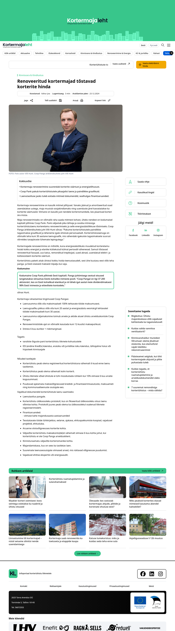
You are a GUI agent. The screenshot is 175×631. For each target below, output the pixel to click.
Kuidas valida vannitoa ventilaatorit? (143, 330)
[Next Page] (87, 553)
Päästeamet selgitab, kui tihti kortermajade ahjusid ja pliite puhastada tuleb (146, 359)
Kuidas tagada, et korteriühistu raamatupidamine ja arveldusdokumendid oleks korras (145, 374)
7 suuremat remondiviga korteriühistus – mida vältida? (146, 389)
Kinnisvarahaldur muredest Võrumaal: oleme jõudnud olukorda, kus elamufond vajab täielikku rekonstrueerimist (145, 343)
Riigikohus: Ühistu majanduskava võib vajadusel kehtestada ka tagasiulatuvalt (146, 319)
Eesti (143, 45)
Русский (153, 45)
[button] (168, 45)
